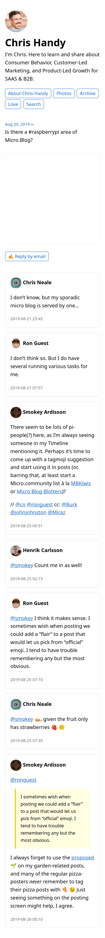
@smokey (21, 565)
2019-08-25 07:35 (26, 740)
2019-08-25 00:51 (26, 525)
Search (34, 104)
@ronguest (40, 504)
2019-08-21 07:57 (26, 387)
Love (13, 104)
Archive (87, 93)
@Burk (69, 504)
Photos (64, 93)
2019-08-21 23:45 (26, 318)
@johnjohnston (28, 512)
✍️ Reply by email (27, 256)
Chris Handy (35, 42)
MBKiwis (81, 483)
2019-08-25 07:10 (26, 679)
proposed (82, 857)
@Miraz (57, 512)
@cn (20, 504)
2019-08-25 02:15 (26, 578)
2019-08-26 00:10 (26, 919)
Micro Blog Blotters (39, 491)
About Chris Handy (28, 93)
